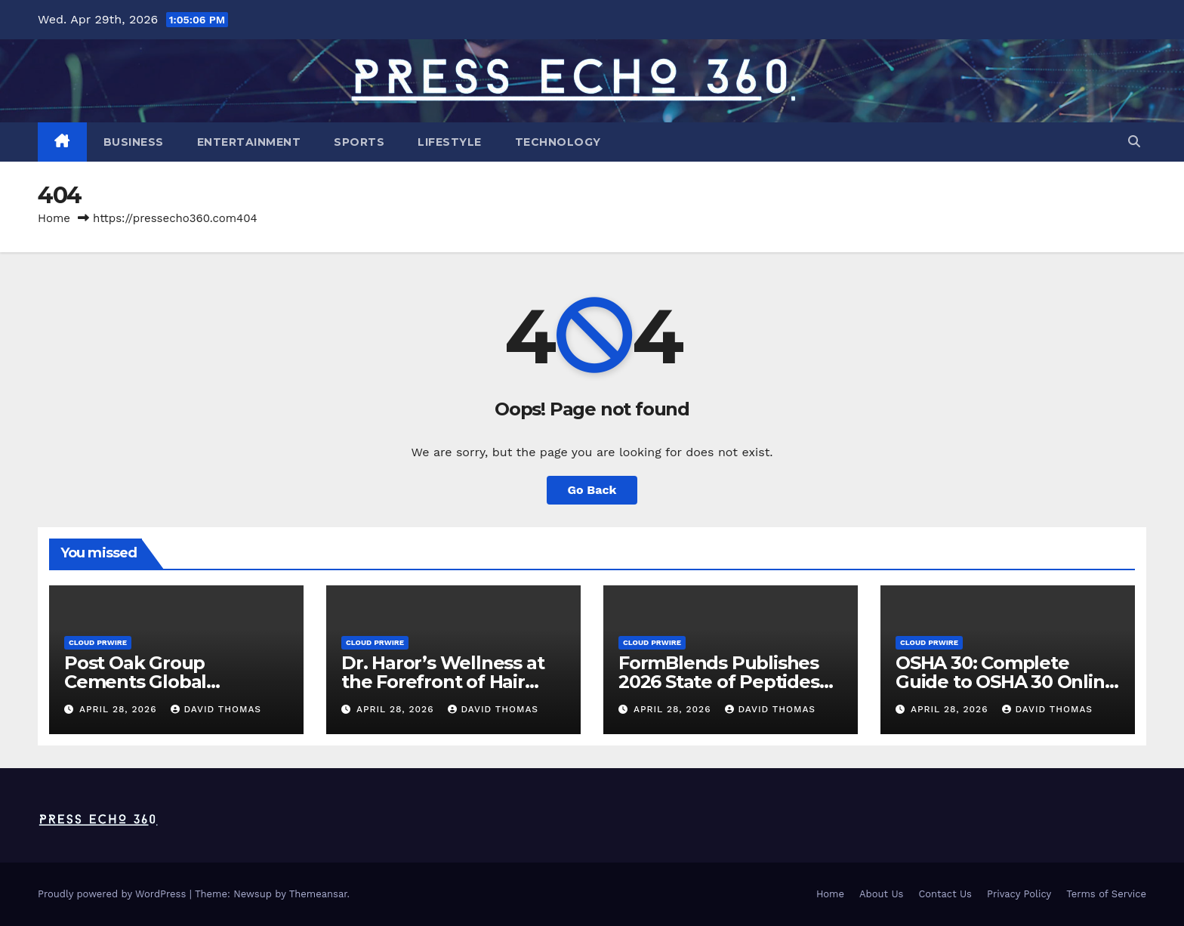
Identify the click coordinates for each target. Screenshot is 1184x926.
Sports (359, 142)
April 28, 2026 (120, 709)
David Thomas (216, 709)
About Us (881, 894)
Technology (558, 142)
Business (133, 142)
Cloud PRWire (98, 642)
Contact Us (945, 894)
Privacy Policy (1019, 894)
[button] (1134, 141)
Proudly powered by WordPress (114, 894)
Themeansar (318, 894)
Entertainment (249, 142)
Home (54, 218)
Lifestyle (450, 142)
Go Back (592, 490)
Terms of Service (1106, 894)
